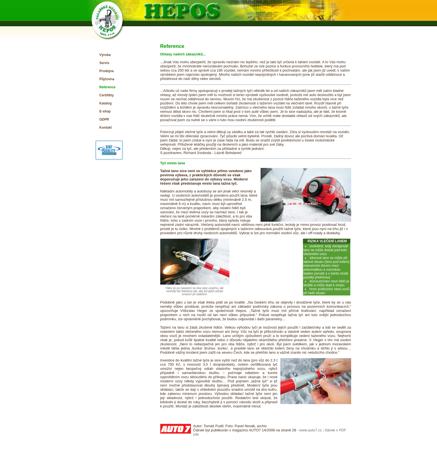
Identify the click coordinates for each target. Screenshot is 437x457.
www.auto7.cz (310, 430)
